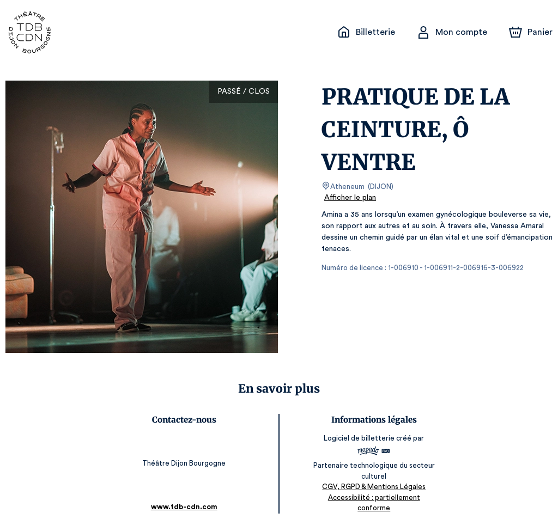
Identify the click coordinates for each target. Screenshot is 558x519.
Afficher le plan (349, 197)
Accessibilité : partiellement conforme (373, 497)
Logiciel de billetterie (359, 438)
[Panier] (531, 32)
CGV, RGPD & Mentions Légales (373, 487)
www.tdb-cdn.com (185, 496)
